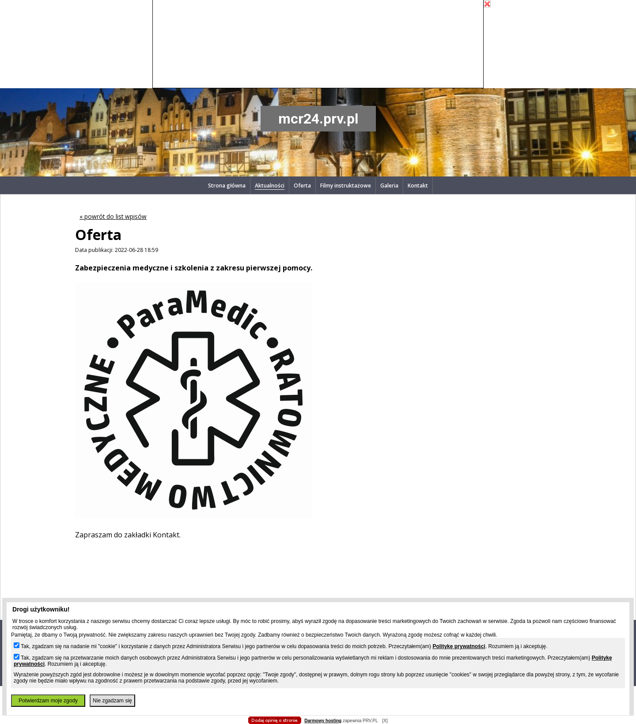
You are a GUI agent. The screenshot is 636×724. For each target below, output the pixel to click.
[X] (384, 720)
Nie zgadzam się (112, 701)
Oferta (302, 185)
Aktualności (269, 185)
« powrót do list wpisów (113, 216)
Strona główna (227, 185)
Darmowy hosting (322, 720)
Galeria (389, 185)
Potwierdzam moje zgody (48, 701)
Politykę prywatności (458, 646)
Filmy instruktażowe (345, 185)
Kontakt (418, 185)
